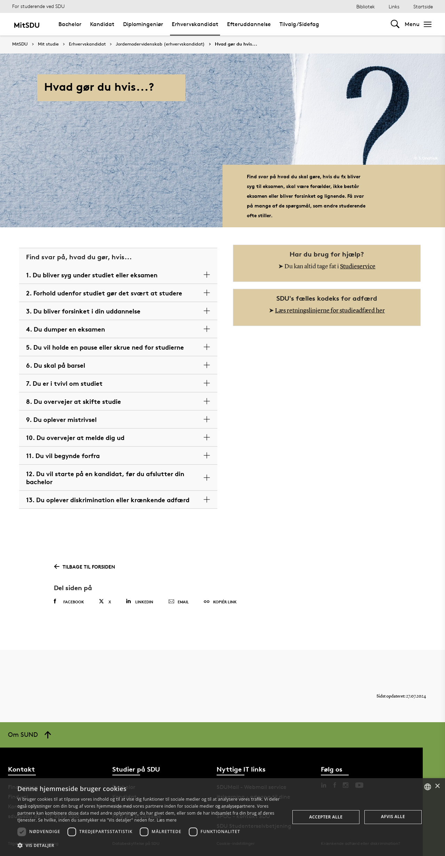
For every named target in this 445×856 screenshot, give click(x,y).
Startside (423, 6)
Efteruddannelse (249, 24)
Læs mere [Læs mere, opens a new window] (167, 820)
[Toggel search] (395, 24)
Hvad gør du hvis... (236, 44)
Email (178, 602)
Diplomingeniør (143, 24)
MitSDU (20, 44)
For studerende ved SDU (38, 6)
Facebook (69, 601)
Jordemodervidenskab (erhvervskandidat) (160, 44)
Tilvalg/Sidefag (299, 24)
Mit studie (48, 44)
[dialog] (222, 817)
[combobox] (427, 786)
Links (394, 6)
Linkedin (139, 601)
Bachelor (69, 24)
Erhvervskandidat (195, 24)
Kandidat (102, 24)
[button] (149, 845)
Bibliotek (365, 6)
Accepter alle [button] (325, 817)
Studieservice (357, 266)
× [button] (437, 786)
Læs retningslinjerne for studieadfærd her (330, 311)
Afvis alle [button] (393, 817)
